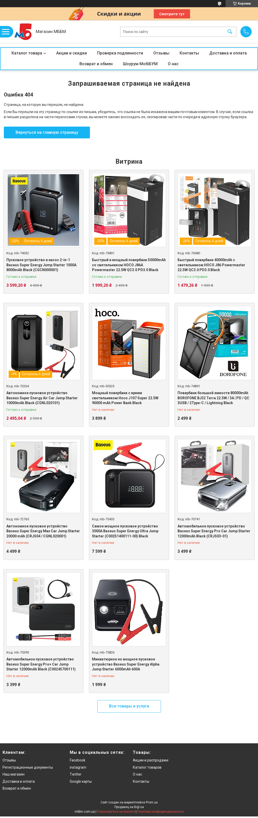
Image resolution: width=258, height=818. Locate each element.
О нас (173, 63)
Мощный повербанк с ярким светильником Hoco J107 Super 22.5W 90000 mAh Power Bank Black (125, 398)
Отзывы (161, 53)
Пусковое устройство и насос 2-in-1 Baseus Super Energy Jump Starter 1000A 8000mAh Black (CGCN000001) (41, 265)
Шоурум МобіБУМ (140, 63)
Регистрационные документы (28, 767)
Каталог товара (26, 53)
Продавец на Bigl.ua (129, 807)
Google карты (81, 781)
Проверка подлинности (120, 53)
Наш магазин (14, 774)
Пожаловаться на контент (116, 811)
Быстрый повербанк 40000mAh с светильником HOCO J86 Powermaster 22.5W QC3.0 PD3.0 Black (211, 265)
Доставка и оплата (228, 53)
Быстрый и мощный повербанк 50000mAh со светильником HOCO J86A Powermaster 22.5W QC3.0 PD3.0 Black (129, 265)
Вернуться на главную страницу (47, 132)
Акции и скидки (71, 53)
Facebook (77, 760)
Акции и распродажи (150, 760)
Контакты (189, 53)
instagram (78, 767)
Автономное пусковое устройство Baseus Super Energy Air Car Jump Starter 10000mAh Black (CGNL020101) (42, 398)
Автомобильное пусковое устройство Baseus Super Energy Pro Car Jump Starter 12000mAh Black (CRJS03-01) (214, 531)
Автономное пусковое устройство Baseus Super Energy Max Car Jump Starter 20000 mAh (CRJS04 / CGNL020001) (43, 531)
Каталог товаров (147, 767)
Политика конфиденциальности (160, 811)
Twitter (75, 774)
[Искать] (230, 32)
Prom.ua (152, 802)
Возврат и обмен (96, 63)
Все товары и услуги (129, 706)
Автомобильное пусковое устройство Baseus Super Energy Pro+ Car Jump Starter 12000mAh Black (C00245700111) (41, 664)
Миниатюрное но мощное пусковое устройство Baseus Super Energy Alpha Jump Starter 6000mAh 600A (125, 664)
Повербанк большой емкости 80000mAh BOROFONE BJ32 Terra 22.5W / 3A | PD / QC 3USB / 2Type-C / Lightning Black (213, 398)
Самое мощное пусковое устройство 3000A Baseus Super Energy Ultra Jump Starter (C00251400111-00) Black (125, 531)
